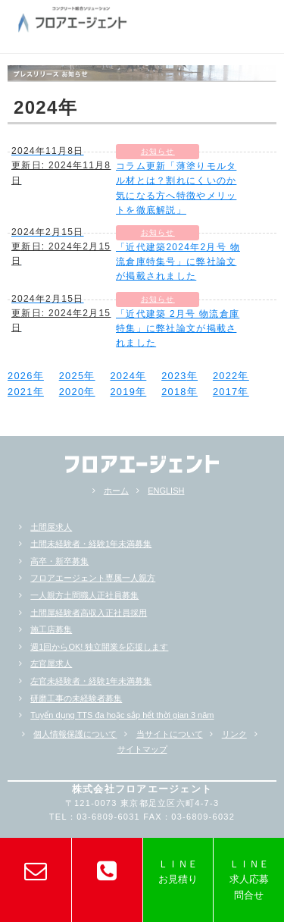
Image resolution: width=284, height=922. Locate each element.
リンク (234, 734)
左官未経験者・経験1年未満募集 (90, 680)
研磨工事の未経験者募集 (76, 698)
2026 (20, 375)
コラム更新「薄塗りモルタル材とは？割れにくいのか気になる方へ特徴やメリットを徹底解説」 (176, 188)
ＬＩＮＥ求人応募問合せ (249, 879)
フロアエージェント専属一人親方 (92, 577)
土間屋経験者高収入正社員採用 (88, 612)
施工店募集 (51, 629)
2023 (174, 375)
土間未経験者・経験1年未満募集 (90, 543)
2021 (20, 391)
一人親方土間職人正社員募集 (84, 595)
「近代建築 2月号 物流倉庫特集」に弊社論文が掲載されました (177, 328)
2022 (226, 375)
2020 (72, 391)
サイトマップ (142, 749)
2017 (226, 391)
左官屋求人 (51, 663)
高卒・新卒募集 (59, 561)
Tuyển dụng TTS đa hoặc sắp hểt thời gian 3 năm (122, 715)
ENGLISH (166, 490)
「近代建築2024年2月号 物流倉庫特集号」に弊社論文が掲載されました (178, 261)
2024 (123, 375)
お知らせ (158, 151)
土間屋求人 (51, 527)
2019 (123, 391)
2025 (72, 375)
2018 (174, 391)
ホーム (116, 490)
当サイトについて (169, 734)
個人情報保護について (75, 734)
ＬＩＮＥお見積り (178, 871)
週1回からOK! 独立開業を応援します (99, 646)
